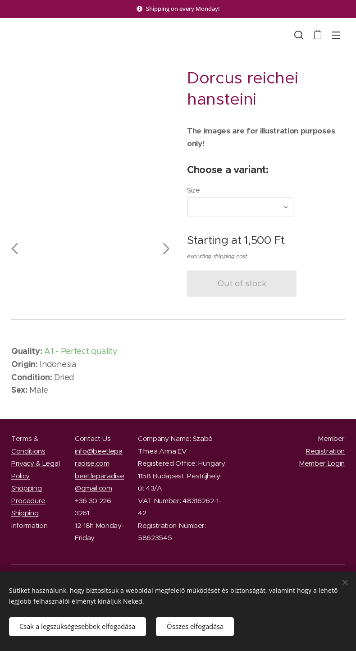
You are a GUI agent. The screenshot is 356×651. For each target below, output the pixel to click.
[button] (299, 34)
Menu (336, 35)
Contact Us (93, 438)
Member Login (322, 463)
